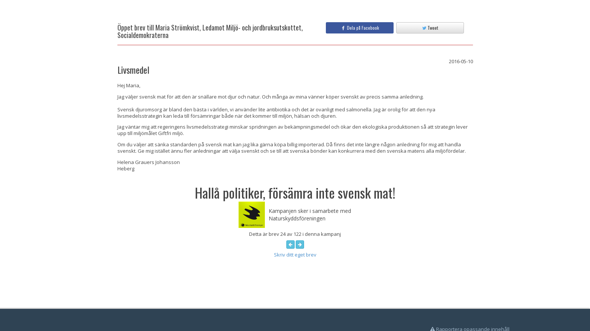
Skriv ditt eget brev (295, 254)
